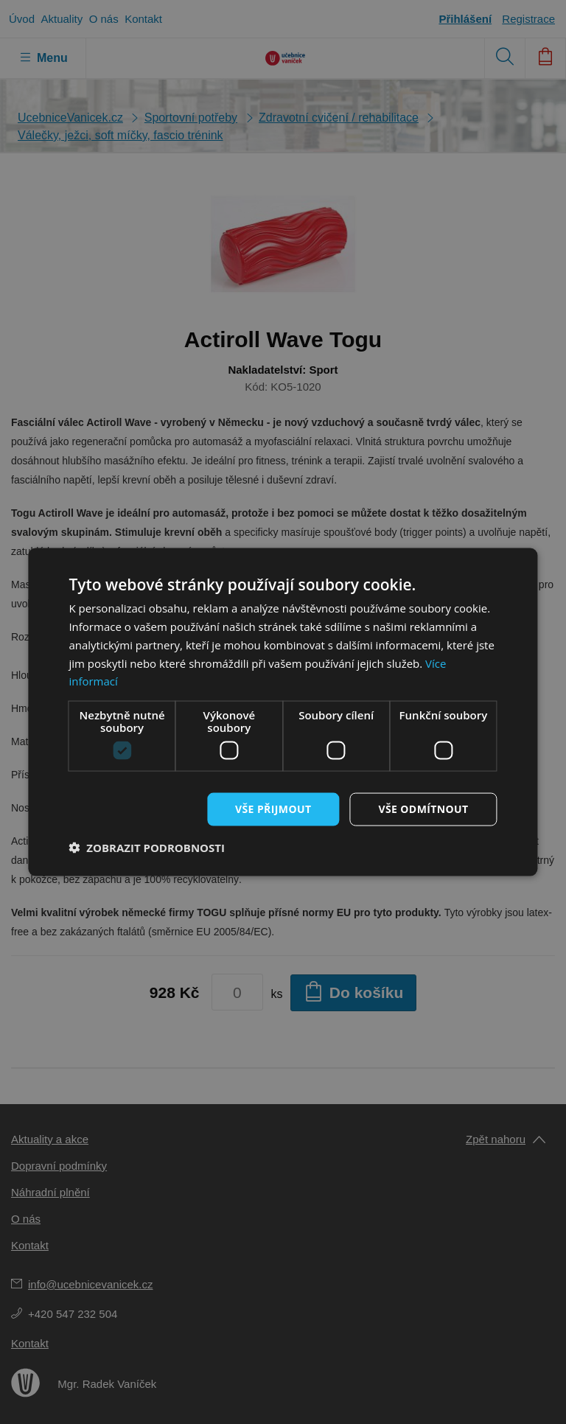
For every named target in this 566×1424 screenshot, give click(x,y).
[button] (147, 847)
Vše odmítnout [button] (423, 809)
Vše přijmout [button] (273, 809)
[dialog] (283, 712)
